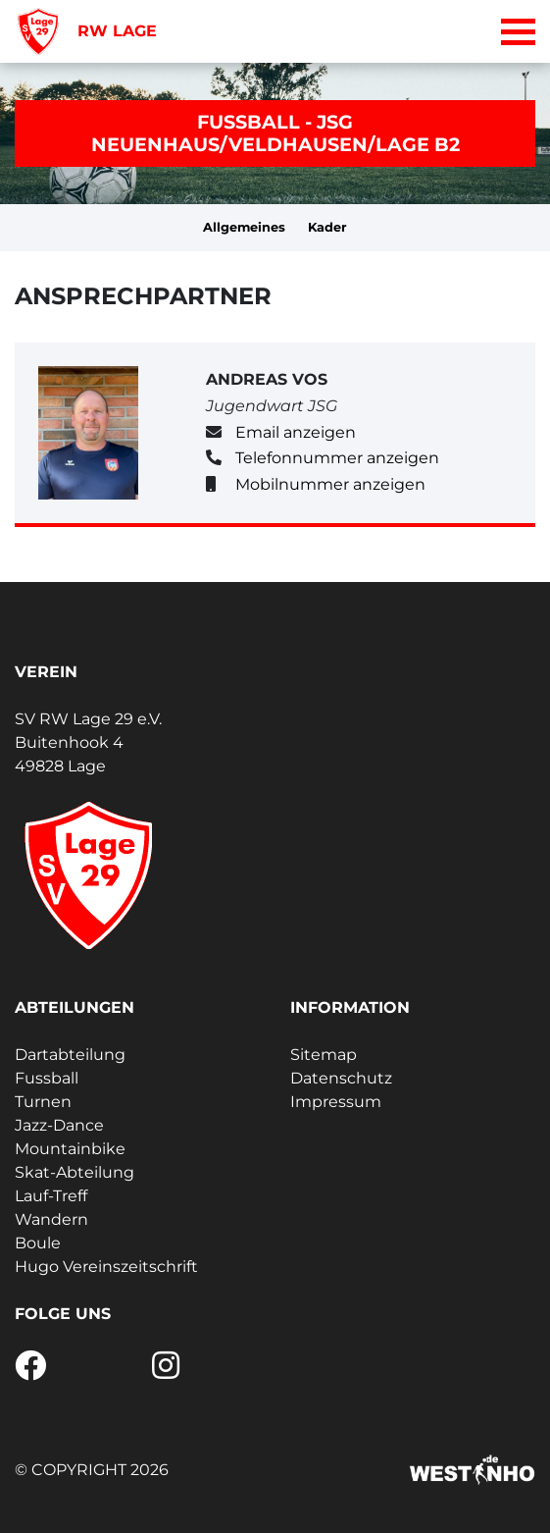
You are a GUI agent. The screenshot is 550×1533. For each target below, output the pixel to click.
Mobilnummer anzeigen (330, 484)
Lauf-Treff (51, 1196)
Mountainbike (70, 1148)
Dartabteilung (70, 1054)
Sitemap (323, 1054)
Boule (38, 1243)
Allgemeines (244, 227)
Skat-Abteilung (74, 1172)
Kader (327, 227)
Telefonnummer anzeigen (337, 458)
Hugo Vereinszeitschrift (106, 1266)
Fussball (46, 1078)
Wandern (51, 1219)
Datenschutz (341, 1078)
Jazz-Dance (59, 1125)
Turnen (43, 1101)
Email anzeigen (295, 432)
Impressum (335, 1101)
